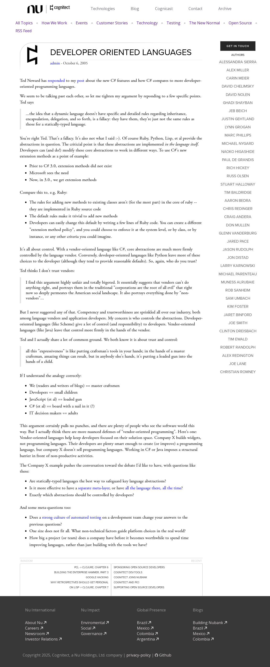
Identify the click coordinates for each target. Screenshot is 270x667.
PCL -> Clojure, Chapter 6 (91, 567)
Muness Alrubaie (237, 282)
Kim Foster (237, 306)
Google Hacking (97, 577)
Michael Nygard (238, 143)
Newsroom (37, 633)
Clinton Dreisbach (237, 331)
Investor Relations (43, 639)
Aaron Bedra (238, 200)
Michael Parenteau (238, 274)
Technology (147, 23)
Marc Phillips (238, 135)
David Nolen (238, 94)
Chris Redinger (238, 208)
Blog (135, 8)
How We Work (54, 23)
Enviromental (95, 622)
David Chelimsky (238, 86)
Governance (93, 633)
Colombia (147, 633)
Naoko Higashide (237, 151)
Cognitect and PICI (126, 582)
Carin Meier (237, 78)
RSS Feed (24, 30)
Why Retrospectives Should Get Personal (79, 582)
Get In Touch (238, 46)
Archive (225, 8)
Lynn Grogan (238, 127)
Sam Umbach (238, 298)
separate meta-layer (93, 488)
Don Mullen (237, 225)
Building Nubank (210, 622)
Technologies (103, 8)
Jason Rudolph (238, 249)
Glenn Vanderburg (238, 233)
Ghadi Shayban (238, 102)
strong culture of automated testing (71, 517)
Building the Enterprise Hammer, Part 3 (81, 572)
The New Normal (204, 23)
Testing (173, 23)
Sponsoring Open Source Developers (139, 567)
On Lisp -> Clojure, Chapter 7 (89, 587)
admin (55, 63)
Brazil (144, 622)
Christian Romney (238, 372)
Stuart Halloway (238, 184)
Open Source (240, 23)
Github (163, 655)
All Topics (24, 23)
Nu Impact (90, 610)
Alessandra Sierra (238, 62)
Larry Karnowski (238, 265)
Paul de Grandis (238, 159)
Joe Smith (237, 323)
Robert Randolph (237, 347)
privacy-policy (138, 655)
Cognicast (164, 8)
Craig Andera (237, 216)
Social (88, 628)
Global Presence (151, 610)
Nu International (40, 610)
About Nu (35, 622)
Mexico (145, 628)
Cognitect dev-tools (128, 572)
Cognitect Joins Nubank (130, 577)
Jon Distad (237, 257)
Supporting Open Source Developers (139, 587)
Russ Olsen (238, 176)
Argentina (148, 639)
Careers (34, 628)
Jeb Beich (238, 111)
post (80, 80)
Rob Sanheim (237, 290)
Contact (195, 8)
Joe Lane (237, 363)
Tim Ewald (238, 339)
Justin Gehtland (237, 119)
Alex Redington (237, 355)
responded (56, 80)
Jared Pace (238, 241)
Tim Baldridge (238, 192)
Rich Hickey (238, 168)
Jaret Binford (238, 315)
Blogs (198, 610)
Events (82, 23)
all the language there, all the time (153, 488)
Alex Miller (238, 70)
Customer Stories (112, 23)
